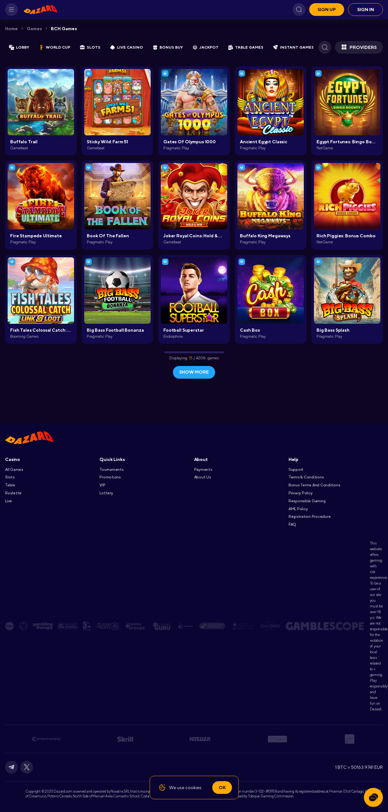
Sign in (365, 9)
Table (10, 485)
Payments (203, 469)
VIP (102, 485)
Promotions (110, 477)
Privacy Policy (301, 493)
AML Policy (298, 509)
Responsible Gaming (307, 501)
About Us (202, 477)
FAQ (292, 524)
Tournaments (111, 469)
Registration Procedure (310, 516)
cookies (193, 787)
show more (194, 372)
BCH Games (64, 28)
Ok (222, 787)
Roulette (13, 493)
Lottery (106, 493)
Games (34, 28)
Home (11, 28)
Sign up (326, 9)
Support (296, 469)
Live (8, 501)
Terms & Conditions (306, 477)
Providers (359, 47)
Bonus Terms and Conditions (314, 485)
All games (14, 469)
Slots (10, 477)
